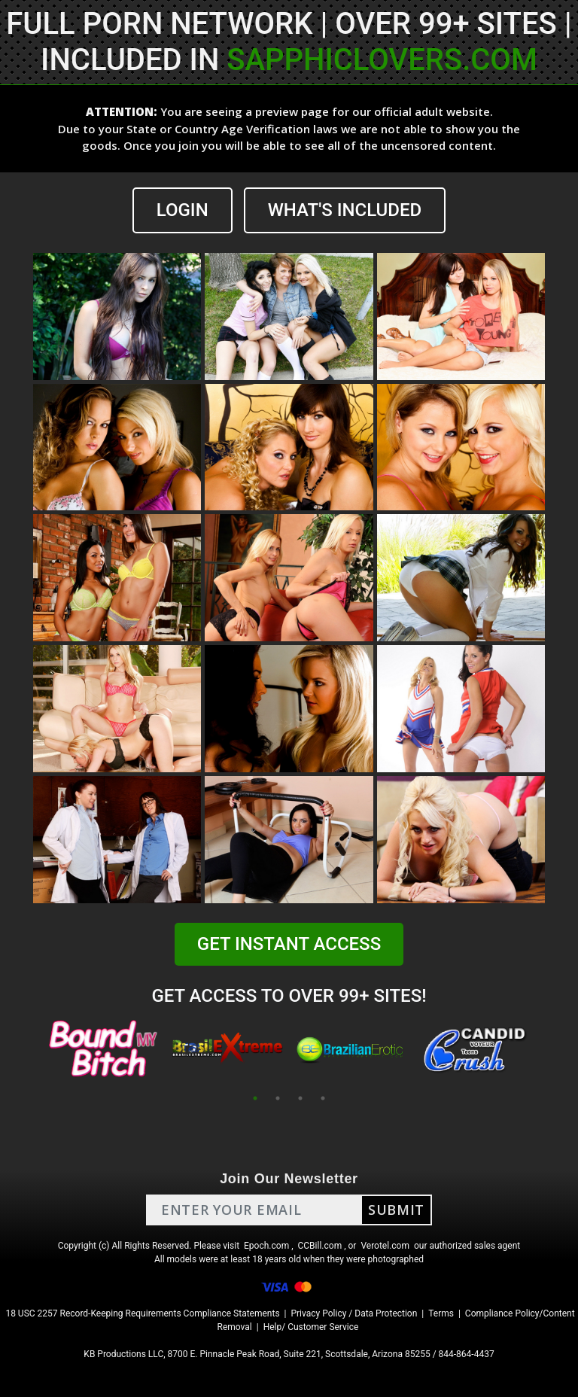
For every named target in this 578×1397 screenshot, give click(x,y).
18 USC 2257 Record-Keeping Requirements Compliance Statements (142, 1313)
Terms (441, 1313)
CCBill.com (320, 1245)
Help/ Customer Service (311, 1327)
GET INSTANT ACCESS (289, 943)
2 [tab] (277, 1098)
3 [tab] (300, 1098)
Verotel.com (384, 1245)
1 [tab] (255, 1098)
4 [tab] (322, 1098)
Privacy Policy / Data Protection (354, 1313)
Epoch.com (266, 1245)
